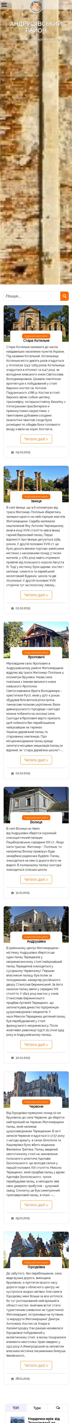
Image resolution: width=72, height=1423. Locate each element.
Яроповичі (36, 657)
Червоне (36, 1106)
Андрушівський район (36, 336)
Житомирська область (44, 39)
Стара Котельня (36, 341)
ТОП (16, 1408)
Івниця (36, 501)
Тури (37, 1408)
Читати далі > (36, 439)
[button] (4, 5)
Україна (15, 39)
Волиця (36, 822)
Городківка (36, 1267)
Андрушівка (36, 941)
